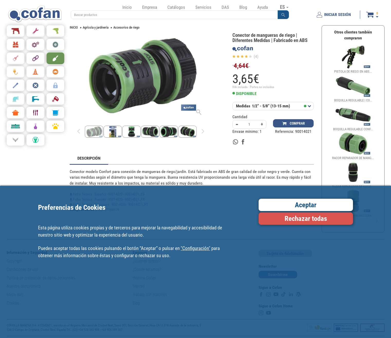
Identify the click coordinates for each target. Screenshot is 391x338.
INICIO (74, 27)
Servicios (203, 7)
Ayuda (262, 7)
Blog (243, 7)
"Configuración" (195, 248)
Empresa (149, 7)
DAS (225, 7)
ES (284, 7)
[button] (283, 14)
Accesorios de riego (126, 27)
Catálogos (176, 7)
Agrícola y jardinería (95, 27)
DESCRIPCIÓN (89, 158)
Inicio (127, 7)
